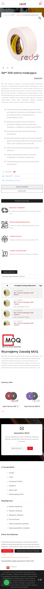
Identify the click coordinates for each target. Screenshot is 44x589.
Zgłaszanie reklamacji (16, 515)
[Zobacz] (17, 176)
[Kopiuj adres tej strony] (12, 180)
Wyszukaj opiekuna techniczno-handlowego (28, 551)
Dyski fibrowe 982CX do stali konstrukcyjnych (32, 406)
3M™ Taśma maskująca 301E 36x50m (23, 324)
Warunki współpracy (15, 506)
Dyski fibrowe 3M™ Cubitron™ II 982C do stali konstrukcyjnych (11, 406)
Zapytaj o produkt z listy (9, 272)
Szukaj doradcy (22, 191)
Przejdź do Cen (38, 78)
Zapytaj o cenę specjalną (22, 186)
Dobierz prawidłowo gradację (19, 523)
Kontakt (11, 473)
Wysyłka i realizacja (15, 511)
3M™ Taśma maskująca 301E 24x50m (23, 313)
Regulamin (12, 486)
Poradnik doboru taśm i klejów (22, 200)
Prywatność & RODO (16, 481)
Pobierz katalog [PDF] (16, 494)
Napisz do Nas (7, 551)
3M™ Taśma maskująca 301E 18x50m (23, 294)
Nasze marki (13, 490)
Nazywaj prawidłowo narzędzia (19, 528)
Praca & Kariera (14, 519)
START (12, 15)
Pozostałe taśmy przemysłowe (30, 15)
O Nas (11, 477)
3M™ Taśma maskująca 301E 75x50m (23, 303)
